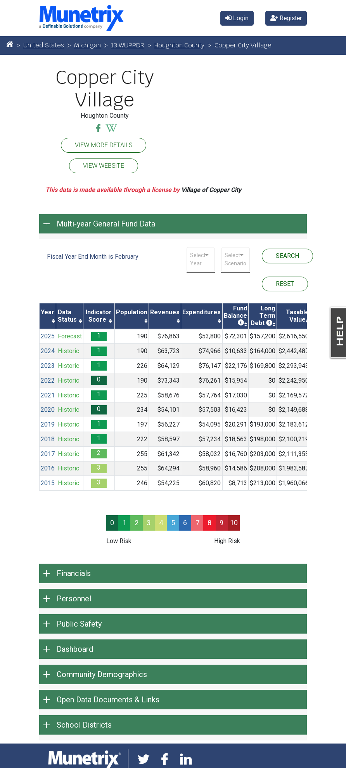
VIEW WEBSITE (103, 165)
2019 (48, 424)
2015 (48, 483)
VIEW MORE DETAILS (103, 145)
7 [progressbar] (197, 523)
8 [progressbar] (209, 523)
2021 (48, 395)
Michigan (87, 45)
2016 (48, 468)
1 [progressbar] (124, 523)
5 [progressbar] (173, 523)
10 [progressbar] (234, 523)
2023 (48, 365)
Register (286, 18)
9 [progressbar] (221, 523)
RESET (285, 283)
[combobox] (201, 259)
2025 (48, 336)
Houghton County (179, 45)
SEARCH (287, 255)
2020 (48, 409)
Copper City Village (105, 88)
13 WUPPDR (127, 45)
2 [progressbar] (136, 523)
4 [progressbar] (161, 523)
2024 (48, 351)
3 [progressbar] (149, 523)
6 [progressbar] (185, 523)
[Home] (9, 44)
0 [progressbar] (112, 523)
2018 (48, 439)
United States (43, 45)
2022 (48, 380)
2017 (48, 454)
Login (237, 18)
